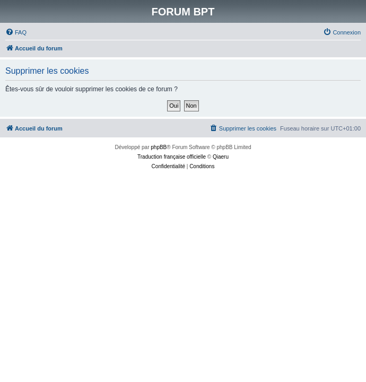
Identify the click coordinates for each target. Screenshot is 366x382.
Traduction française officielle (171, 157)
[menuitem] (16, 32)
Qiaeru (221, 157)
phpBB (159, 147)
